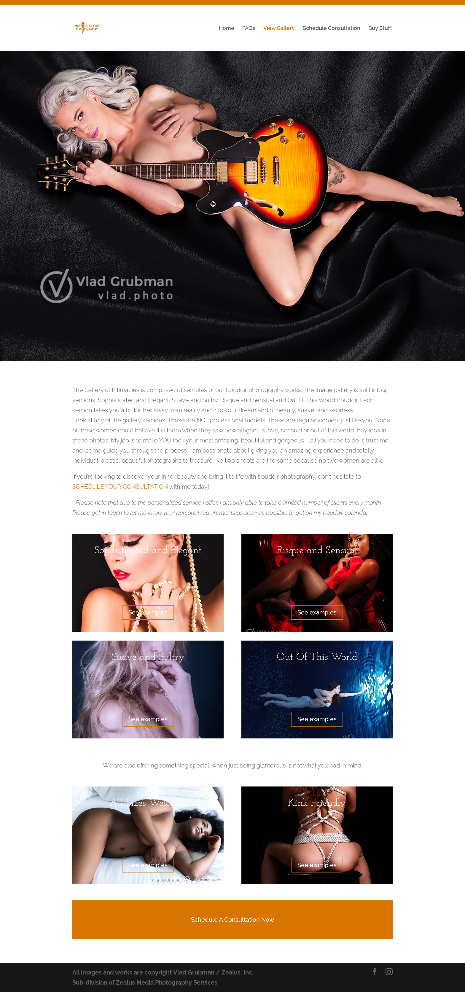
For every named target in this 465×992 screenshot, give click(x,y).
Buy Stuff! (380, 28)
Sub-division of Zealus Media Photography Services (144, 982)
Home (226, 28)
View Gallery (279, 28)
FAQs (248, 28)
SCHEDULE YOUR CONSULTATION (120, 486)
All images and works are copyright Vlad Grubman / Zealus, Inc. (163, 972)
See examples (148, 612)
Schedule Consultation (331, 28)
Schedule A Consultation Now (232, 919)
